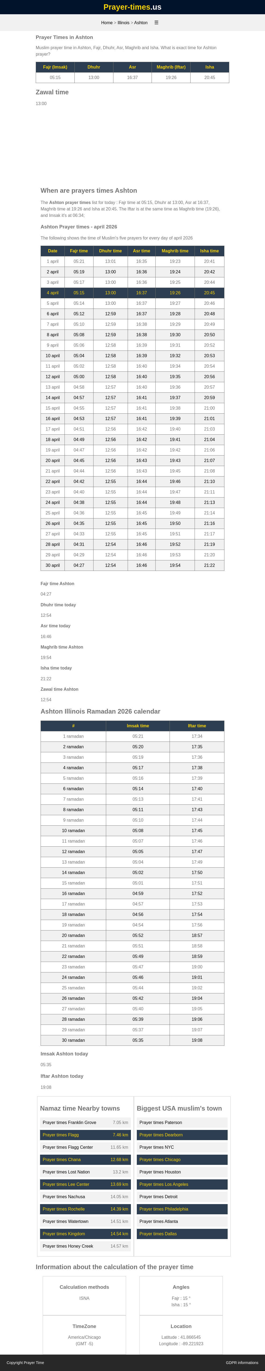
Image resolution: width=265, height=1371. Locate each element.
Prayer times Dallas (158, 1234)
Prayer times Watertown (65, 1221)
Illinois (123, 22)
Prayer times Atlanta (158, 1221)
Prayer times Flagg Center (68, 1147)
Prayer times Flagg (61, 1135)
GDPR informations (242, 1363)
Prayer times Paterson (160, 1122)
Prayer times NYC (156, 1147)
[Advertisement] (132, 143)
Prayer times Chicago (160, 1159)
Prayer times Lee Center (66, 1184)
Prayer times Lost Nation (66, 1172)
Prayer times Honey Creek (68, 1246)
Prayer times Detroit (158, 1196)
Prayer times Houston (160, 1172)
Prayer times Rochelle (64, 1209)
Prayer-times (126, 7)
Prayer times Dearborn (161, 1135)
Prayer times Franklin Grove (69, 1122)
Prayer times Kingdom (64, 1234)
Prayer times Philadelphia (163, 1209)
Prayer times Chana (62, 1159)
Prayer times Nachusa (64, 1196)
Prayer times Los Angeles (163, 1184)
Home (107, 22)
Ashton (141, 22)
